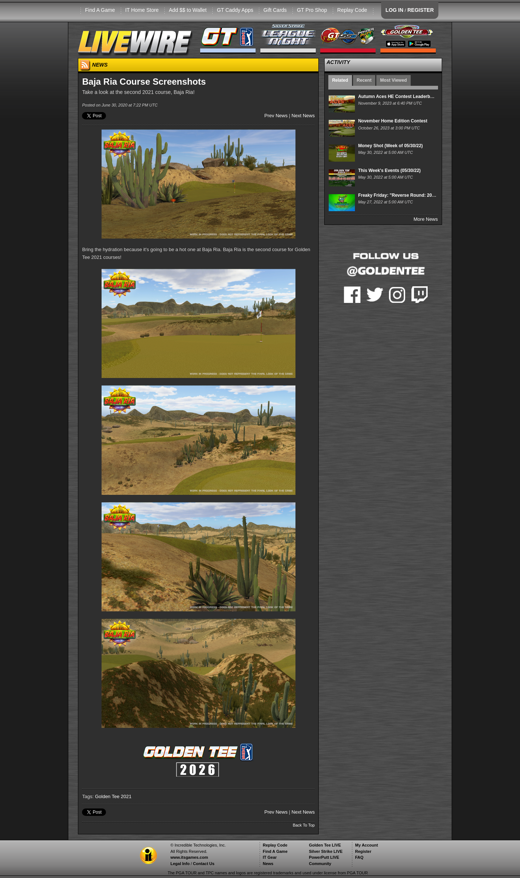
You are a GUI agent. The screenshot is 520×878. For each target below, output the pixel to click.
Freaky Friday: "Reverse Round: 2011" (398, 195)
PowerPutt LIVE (324, 857)
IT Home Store (142, 10)
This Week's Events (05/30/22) (389, 170)
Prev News (276, 115)
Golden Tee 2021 (113, 796)
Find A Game (100, 10)
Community (320, 863)
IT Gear (270, 857)
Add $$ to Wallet (187, 10)
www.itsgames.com (189, 857)
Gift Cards (275, 10)
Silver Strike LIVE (325, 851)
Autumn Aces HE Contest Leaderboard (399, 96)
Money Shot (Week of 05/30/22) (390, 145)
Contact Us (204, 863)
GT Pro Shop (312, 10)
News (268, 863)
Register (363, 851)
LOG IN (394, 10)
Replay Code (352, 10)
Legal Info (179, 863)
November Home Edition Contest (392, 121)
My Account (366, 845)
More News (426, 219)
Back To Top (304, 825)
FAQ (359, 857)
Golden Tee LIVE (325, 845)
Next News (303, 115)
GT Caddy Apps (235, 10)
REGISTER (420, 10)
